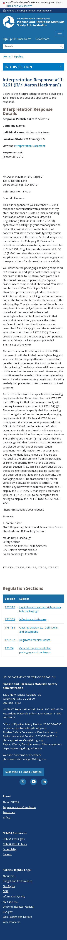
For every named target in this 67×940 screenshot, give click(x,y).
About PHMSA (11, 802)
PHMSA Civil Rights (14, 839)
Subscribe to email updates (23, 772)
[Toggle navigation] (59, 33)
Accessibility (9, 849)
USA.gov (8, 912)
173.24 (9, 648)
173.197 (10, 640)
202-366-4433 (12, 702)
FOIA (5, 891)
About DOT (9, 876)
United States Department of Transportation (29, 10)
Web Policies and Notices (17, 917)
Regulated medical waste (34, 640)
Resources (9, 812)
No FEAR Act (10, 901)
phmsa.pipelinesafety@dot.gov (26, 728)
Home (7, 56)
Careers (7, 854)
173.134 (10, 627)
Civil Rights (9, 886)
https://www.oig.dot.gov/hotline (22, 748)
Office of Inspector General (18, 906)
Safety (6, 817)
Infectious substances (32, 619)
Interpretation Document (29, 146)
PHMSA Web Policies (15, 844)
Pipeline (18, 56)
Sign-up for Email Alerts (17, 39)
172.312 (10, 607)
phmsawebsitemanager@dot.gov (24, 759)
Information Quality (14, 896)
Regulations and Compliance (19, 807)
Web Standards (11, 922)
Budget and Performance (17, 881)
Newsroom (42, 39)
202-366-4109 (53, 709)
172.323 (10, 619)
